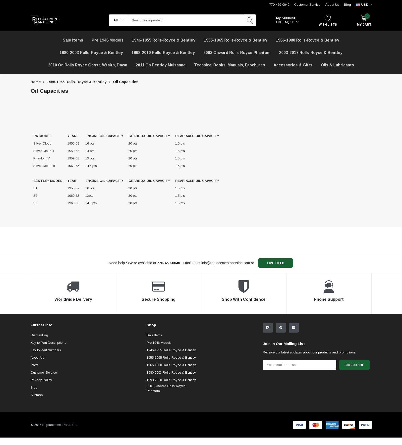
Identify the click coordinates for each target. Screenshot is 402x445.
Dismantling (39, 335)
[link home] (45, 20)
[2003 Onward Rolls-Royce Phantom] (237, 53)
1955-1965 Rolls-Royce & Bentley (235, 40)
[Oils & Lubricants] (337, 65)
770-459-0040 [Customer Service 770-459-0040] (279, 4)
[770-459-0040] (168, 262)
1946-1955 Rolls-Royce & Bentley (163, 40)
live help (275, 263)
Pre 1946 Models (107, 40)
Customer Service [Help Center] (307, 4)
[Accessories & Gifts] (293, 65)
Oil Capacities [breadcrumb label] (125, 82)
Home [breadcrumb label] (36, 82)
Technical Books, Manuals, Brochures (229, 65)
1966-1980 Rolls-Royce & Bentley (307, 40)
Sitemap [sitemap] (37, 395)
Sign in (291, 21)
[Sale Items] (72, 40)
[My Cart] (364, 20)
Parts (34, 365)
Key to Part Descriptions (48, 343)
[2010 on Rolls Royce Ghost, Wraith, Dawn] (87, 65)
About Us (332, 4)
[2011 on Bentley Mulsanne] (160, 65)
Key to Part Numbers (46, 350)
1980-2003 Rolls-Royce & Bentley (91, 52)
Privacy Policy (41, 380)
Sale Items (154, 335)
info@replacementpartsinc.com (225, 263)
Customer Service (44, 372)
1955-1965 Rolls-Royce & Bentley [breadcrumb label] (77, 82)
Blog (347, 4)
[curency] (364, 4)
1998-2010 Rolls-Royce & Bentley (163, 52)
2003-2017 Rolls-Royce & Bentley (311, 52)
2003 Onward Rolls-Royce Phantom (166, 388)
